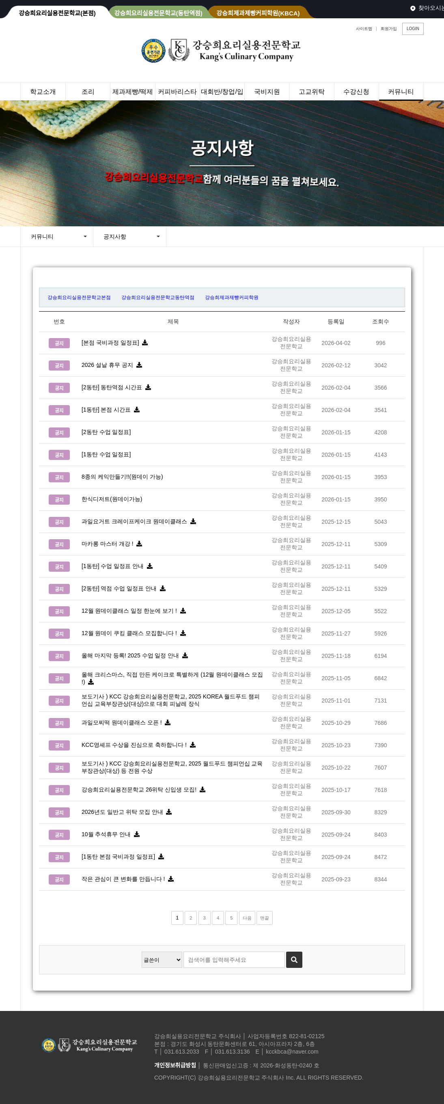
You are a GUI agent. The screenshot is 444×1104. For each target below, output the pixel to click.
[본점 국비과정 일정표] (116, 342)
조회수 (380, 321)
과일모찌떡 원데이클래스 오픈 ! (128, 722)
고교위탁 (312, 91)
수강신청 (356, 91)
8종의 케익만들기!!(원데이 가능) (125, 476)
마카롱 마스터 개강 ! (113, 543)
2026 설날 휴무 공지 (113, 365)
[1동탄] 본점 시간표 (112, 409)
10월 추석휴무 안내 (112, 834)
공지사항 (114, 236)
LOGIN (413, 28)
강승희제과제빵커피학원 (232, 297)
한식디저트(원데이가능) (115, 499)
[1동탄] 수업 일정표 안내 (119, 566)
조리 (88, 91)
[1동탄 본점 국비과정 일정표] (124, 856)
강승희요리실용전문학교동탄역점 (157, 297)
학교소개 (43, 91)
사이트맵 (364, 28)
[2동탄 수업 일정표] (109, 432)
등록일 (336, 321)
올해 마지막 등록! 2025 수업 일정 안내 (136, 655)
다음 (247, 917)
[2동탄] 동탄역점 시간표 (118, 387)
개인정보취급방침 (175, 1065)
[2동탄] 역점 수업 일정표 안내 (125, 588)
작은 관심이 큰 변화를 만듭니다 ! (129, 879)
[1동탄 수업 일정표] (109, 454)
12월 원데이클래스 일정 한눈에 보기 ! (135, 610)
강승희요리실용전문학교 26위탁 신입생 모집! (145, 789)
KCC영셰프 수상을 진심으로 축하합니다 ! (140, 745)
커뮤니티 (401, 91)
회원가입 (389, 28)
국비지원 (267, 91)
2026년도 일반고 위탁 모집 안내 (128, 812)
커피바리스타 (177, 91)
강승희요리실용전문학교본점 (79, 297)
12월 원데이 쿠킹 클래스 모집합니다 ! (135, 633)
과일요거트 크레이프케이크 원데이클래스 (140, 521)
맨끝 (264, 917)
